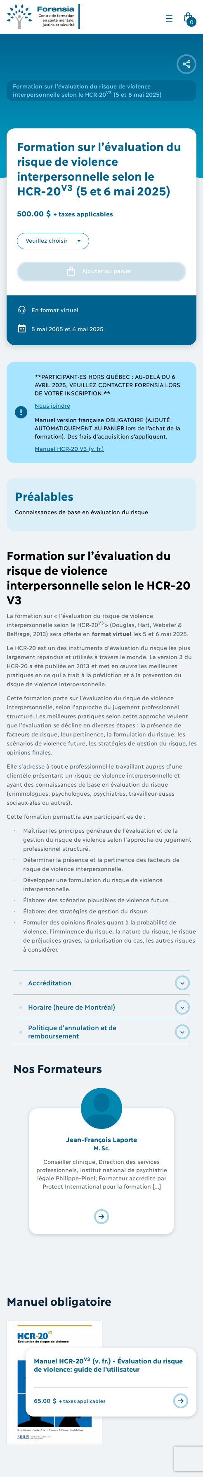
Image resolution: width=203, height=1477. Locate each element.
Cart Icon (189, 19)
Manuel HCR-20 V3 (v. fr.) (69, 448)
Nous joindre (52, 405)
